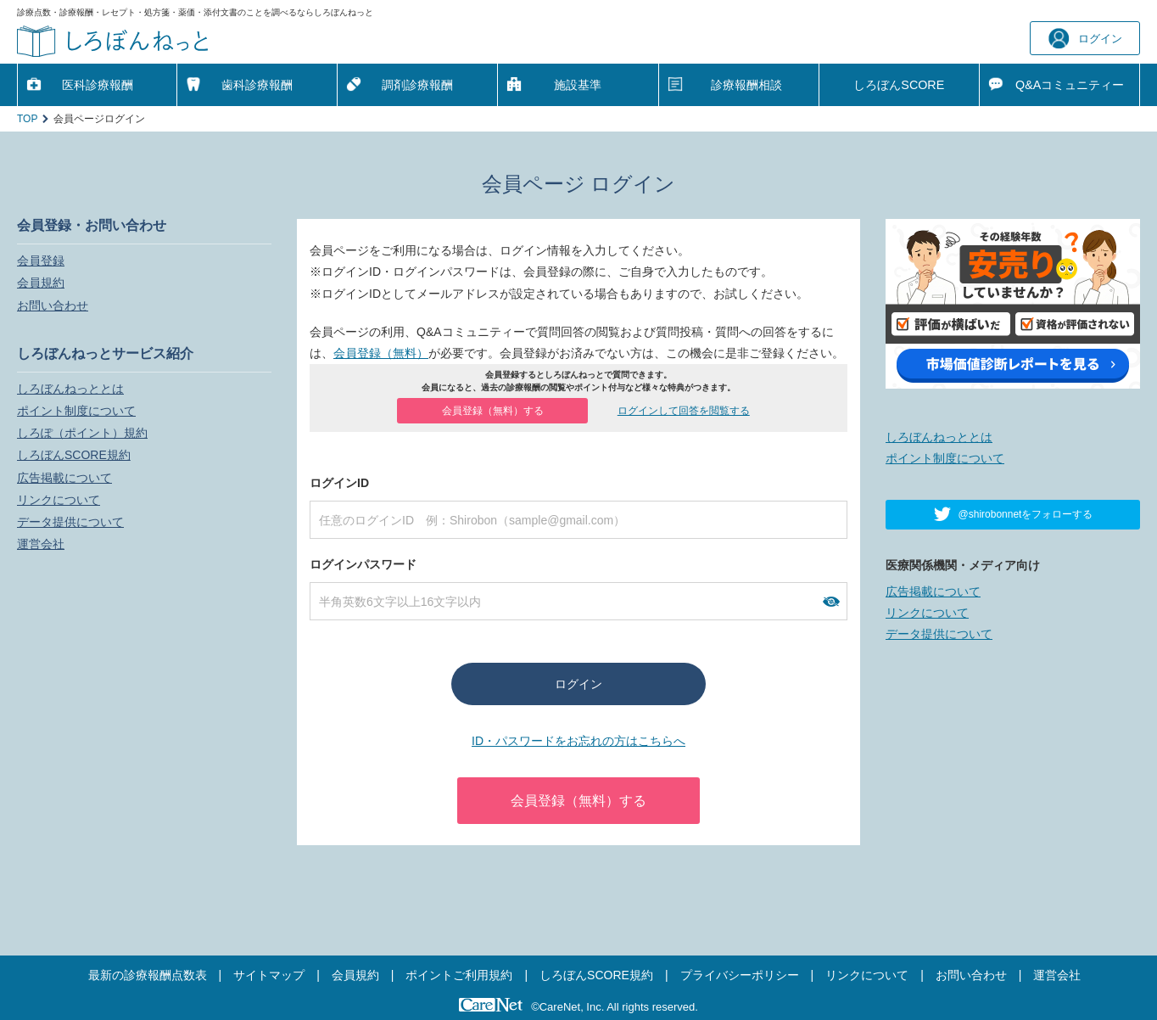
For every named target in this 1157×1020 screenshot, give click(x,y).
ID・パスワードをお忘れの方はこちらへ (578, 741)
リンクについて (58, 500)
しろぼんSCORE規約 (74, 455)
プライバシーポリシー (739, 975)
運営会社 (40, 544)
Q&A (1069, 85)
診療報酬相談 (746, 85)
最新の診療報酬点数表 (147, 975)
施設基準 (577, 85)
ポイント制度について (76, 411)
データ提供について (70, 522)
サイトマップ (269, 975)
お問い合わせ (52, 305)
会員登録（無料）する (493, 411)
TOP (27, 119)
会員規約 (40, 282)
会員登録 (40, 260)
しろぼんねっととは (70, 388)
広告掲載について (64, 478)
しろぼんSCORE (898, 85)
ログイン (1085, 38)
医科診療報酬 (97, 85)
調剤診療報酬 (417, 85)
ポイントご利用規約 (458, 975)
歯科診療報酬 (257, 85)
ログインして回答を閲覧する (684, 411)
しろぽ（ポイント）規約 (82, 433)
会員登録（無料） (380, 353)
